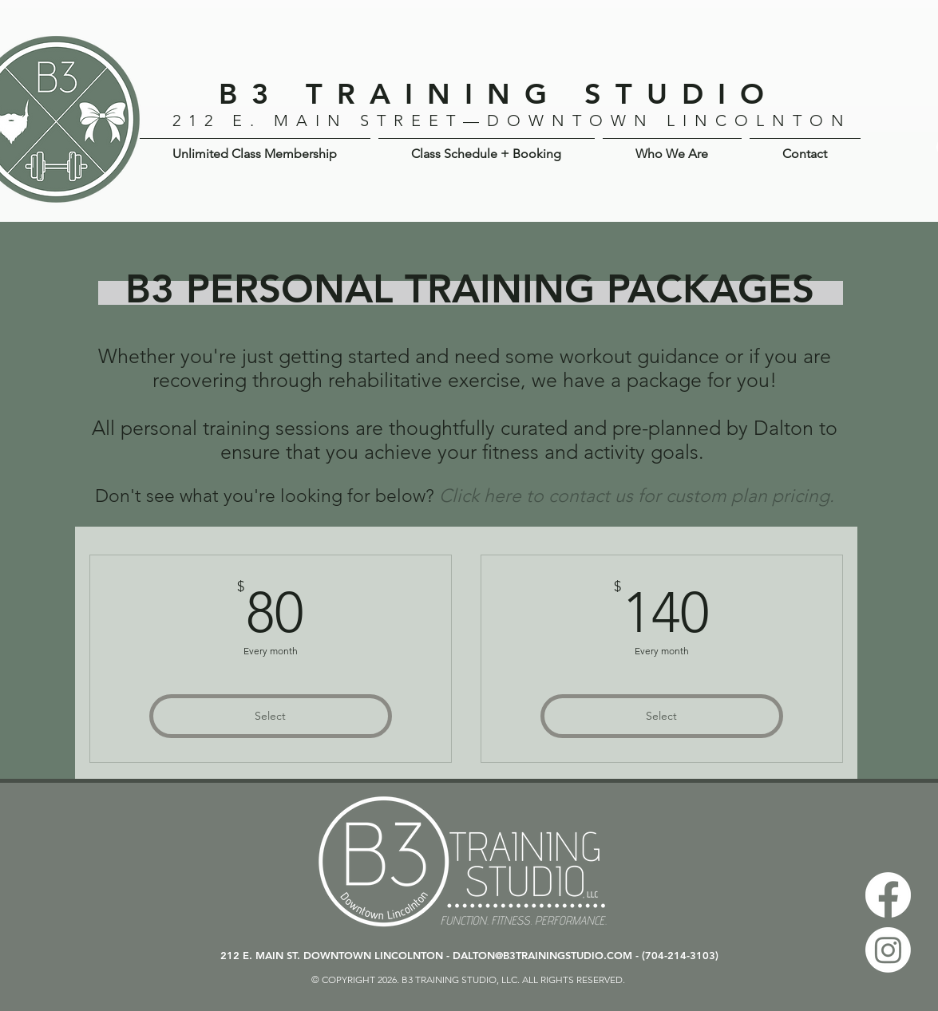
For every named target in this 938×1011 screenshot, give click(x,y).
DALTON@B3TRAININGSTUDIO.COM (542, 955)
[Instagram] (888, 950)
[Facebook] (888, 895)
